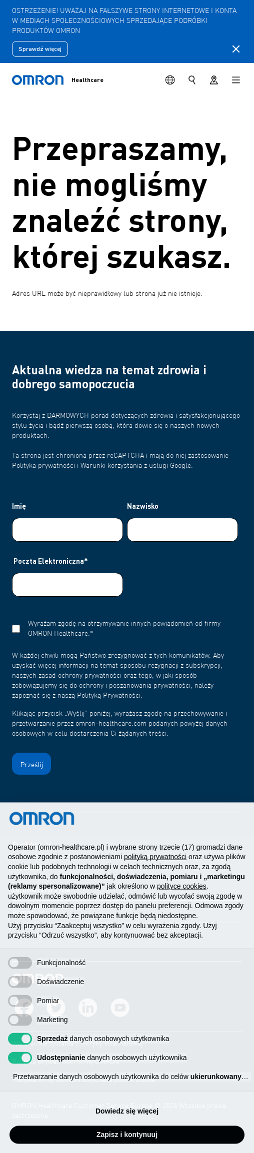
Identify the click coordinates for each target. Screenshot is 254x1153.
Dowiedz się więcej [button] (127, 1123)
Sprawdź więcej (40, 48)
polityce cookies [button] (181, 899)
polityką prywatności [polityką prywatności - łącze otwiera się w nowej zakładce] (155, 869)
